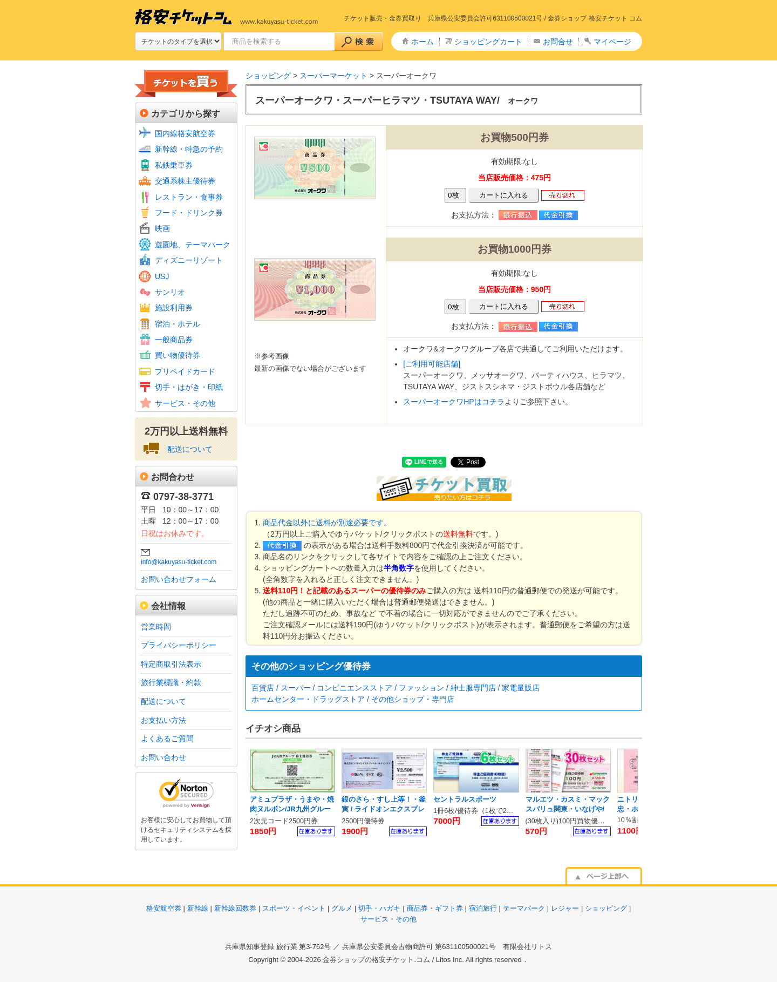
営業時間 (156, 626)
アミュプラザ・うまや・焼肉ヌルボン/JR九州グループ (292, 809)
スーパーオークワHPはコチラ (453, 401)
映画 (162, 228)
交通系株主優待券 (185, 181)
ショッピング (268, 75)
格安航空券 (163, 908)
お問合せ (558, 41)
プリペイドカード (185, 371)
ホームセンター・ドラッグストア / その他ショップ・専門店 (352, 699)
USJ (162, 276)
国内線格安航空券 (185, 133)
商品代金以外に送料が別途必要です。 (327, 522)
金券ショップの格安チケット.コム (376, 960)
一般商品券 (174, 339)
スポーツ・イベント (293, 908)
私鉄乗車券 (174, 165)
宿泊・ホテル (177, 324)
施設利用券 (174, 307)
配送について (190, 449)
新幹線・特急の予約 (189, 149)
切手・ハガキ (379, 908)
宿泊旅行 (483, 908)
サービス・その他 (185, 403)
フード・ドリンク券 (189, 212)
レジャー (565, 908)
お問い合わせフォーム (178, 579)
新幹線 (197, 908)
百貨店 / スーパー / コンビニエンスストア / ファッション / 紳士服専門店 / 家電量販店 (395, 687)
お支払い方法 (163, 720)
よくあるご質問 (167, 738)
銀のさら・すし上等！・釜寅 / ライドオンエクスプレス (384, 809)
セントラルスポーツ (464, 799)
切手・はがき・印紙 (189, 387)
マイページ (612, 41)
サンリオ (170, 292)
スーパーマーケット (333, 75)
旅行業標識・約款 (171, 682)
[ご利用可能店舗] (431, 364)
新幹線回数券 (235, 908)
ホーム (422, 41)
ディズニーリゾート (189, 260)
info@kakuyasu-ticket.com (178, 562)
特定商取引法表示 (171, 664)
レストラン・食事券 (189, 197)
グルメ (341, 908)
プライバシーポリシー (178, 645)
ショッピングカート (488, 41)
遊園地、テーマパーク (192, 244)
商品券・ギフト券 (435, 908)
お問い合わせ (163, 757)
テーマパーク (524, 908)
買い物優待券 (177, 355)
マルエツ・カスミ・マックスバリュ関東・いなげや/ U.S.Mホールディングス (568, 809)
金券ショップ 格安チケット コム (595, 18)
